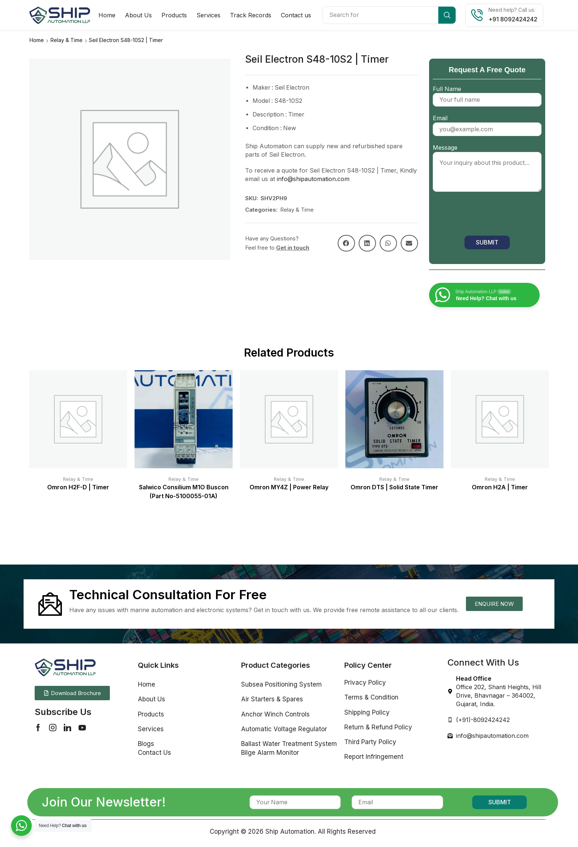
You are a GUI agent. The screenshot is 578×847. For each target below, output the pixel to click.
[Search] (447, 15)
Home (36, 40)
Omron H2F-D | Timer (78, 486)
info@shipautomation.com (313, 178)
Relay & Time (67, 40)
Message (487, 168)
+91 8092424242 (512, 19)
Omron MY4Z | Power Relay (289, 486)
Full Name (487, 94)
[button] (346, 243)
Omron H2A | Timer (500, 486)
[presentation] (489, 215)
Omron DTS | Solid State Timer (394, 486)
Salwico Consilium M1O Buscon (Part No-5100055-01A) (184, 491)
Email (487, 123)
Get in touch (292, 247)
